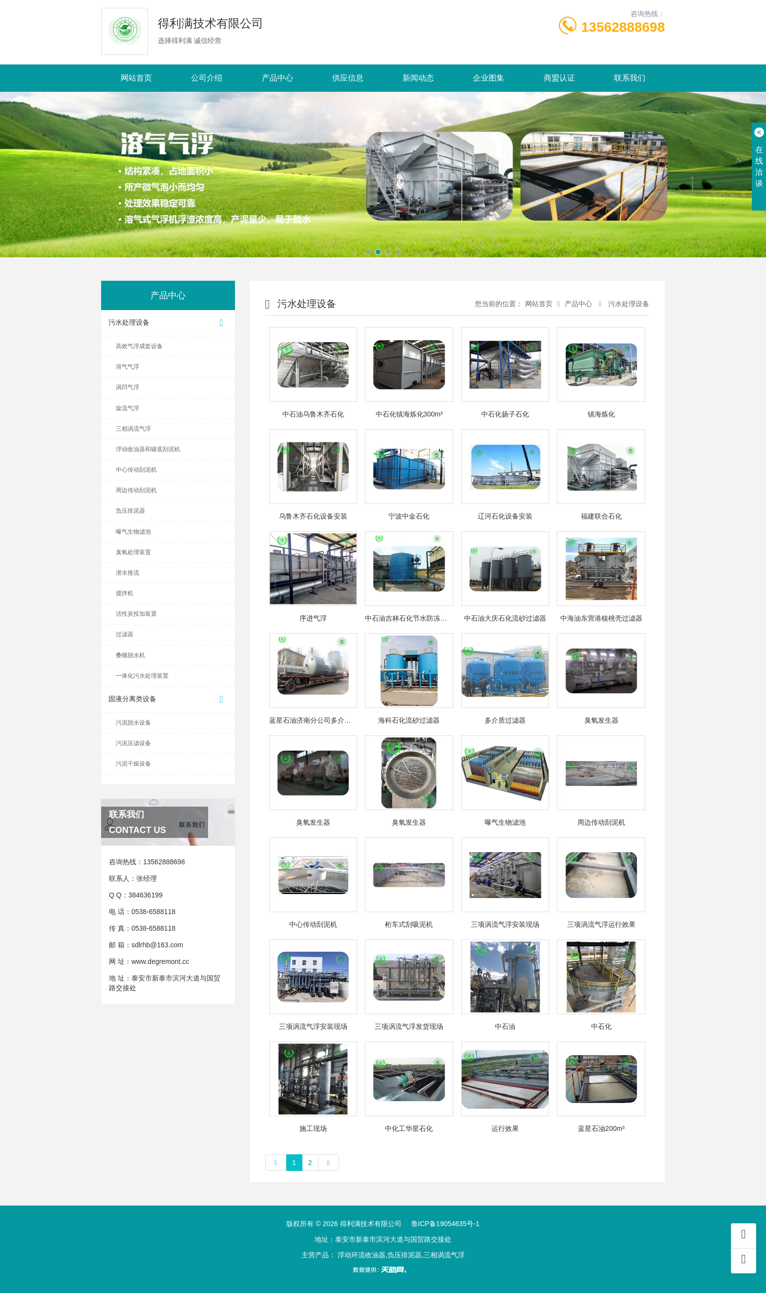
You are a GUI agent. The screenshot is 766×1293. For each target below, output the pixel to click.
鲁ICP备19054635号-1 (445, 1224)
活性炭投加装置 (136, 613)
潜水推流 (127, 572)
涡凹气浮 (127, 387)
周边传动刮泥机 (136, 490)
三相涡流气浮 (133, 428)
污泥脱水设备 (133, 722)
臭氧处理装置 (133, 552)
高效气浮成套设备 (139, 346)
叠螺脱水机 (130, 655)
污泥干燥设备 (133, 763)
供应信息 (347, 78)
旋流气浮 (127, 408)
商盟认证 (559, 78)
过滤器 (124, 634)
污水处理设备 (168, 323)
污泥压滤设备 (133, 743)
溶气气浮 (127, 366)
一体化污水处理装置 (142, 675)
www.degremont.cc (160, 961)
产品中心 (277, 78)
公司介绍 (206, 78)
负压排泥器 (130, 510)
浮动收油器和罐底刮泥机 (148, 449)
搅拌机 (124, 593)
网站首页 (136, 78)
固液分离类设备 (168, 699)
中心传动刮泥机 (136, 469)
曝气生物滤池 (133, 531)
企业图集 (488, 78)
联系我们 (629, 78)
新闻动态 (418, 78)
